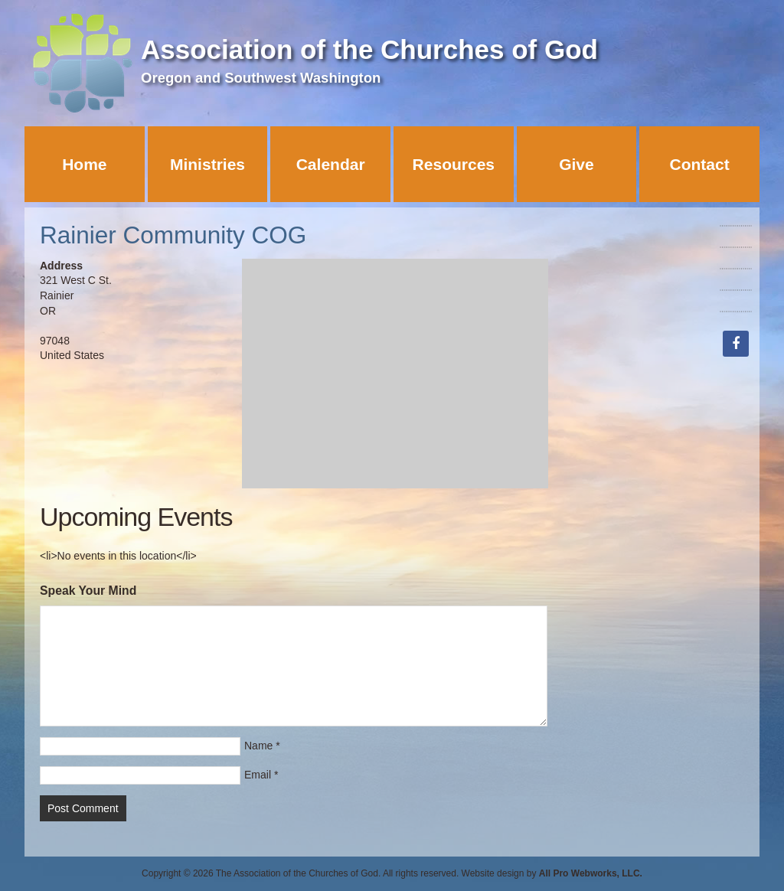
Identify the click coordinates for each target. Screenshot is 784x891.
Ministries (207, 164)
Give (576, 164)
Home (84, 164)
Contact (700, 164)
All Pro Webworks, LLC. (590, 873)
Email (257, 775)
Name (258, 745)
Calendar (330, 164)
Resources (454, 164)
